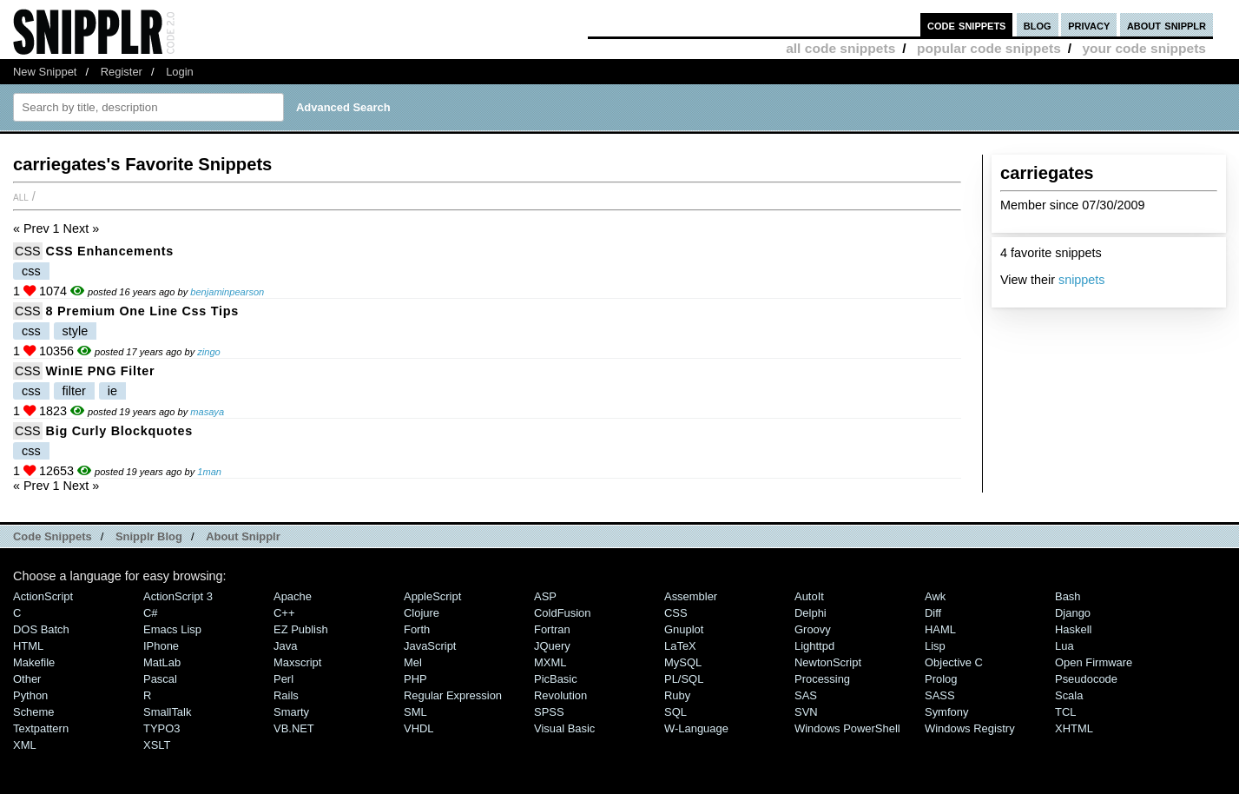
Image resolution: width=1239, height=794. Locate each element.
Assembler (690, 596)
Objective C (954, 662)
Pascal (160, 678)
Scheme (34, 711)
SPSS (549, 711)
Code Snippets (52, 536)
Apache (293, 596)
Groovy (812, 629)
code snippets (966, 24)
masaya (207, 412)
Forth (417, 629)
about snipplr (1166, 24)
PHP (415, 678)
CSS (28, 251)
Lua (1064, 645)
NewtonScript (827, 662)
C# (150, 612)
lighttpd (814, 645)
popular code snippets (989, 48)
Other (27, 678)
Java (285, 645)
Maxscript (297, 662)
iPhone (161, 645)
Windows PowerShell (847, 728)
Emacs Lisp (172, 629)
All (21, 196)
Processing (822, 678)
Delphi (810, 612)
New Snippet (44, 71)
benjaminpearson (227, 292)
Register (121, 71)
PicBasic (555, 678)
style (76, 331)
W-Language (696, 728)
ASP (545, 596)
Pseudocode (1086, 678)
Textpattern (41, 728)
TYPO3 (161, 728)
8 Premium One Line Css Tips (142, 311)
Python (30, 695)
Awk (935, 596)
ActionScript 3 (178, 596)
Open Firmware (1093, 662)
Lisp (935, 645)
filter (74, 391)
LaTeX (680, 645)
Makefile (34, 662)
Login (180, 71)
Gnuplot (683, 629)
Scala (1069, 695)
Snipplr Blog (148, 536)
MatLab (162, 662)
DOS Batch (41, 629)
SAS (805, 695)
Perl (283, 678)
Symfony (946, 711)
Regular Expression (453, 695)
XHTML (1074, 728)
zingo (208, 352)
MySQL (683, 662)
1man (209, 471)
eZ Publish (301, 629)
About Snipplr (243, 536)
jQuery (552, 645)
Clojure (421, 612)
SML (415, 711)
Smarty (291, 711)
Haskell (1073, 629)
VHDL (419, 728)
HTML (28, 645)
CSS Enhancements (110, 251)
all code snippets (840, 48)
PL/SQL (683, 678)
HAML (940, 629)
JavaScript (430, 645)
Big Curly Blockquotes (119, 431)
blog (1037, 24)
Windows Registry (970, 728)
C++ (284, 612)
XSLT (156, 744)
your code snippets (1144, 48)
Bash (1068, 596)
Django (1073, 612)
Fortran (552, 629)
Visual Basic (564, 728)
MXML (550, 662)
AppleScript (432, 596)
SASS (940, 695)
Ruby (677, 695)
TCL (1065, 711)
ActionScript (43, 596)
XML (24, 744)
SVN (806, 711)
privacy (1089, 24)
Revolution (560, 695)
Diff (933, 612)
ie (112, 391)
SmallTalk (167, 711)
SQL (675, 711)
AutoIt (809, 596)
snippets (1081, 280)
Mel (413, 662)
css (31, 271)
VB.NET (294, 728)
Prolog (941, 678)
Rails (286, 695)
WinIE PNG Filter (100, 371)
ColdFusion (562, 612)
